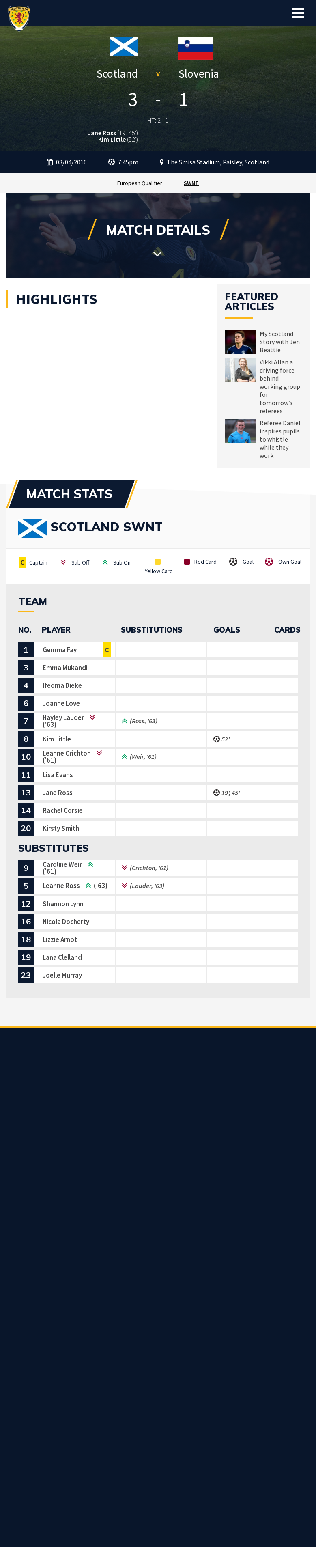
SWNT (191, 183)
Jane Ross (102, 133)
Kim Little (112, 139)
